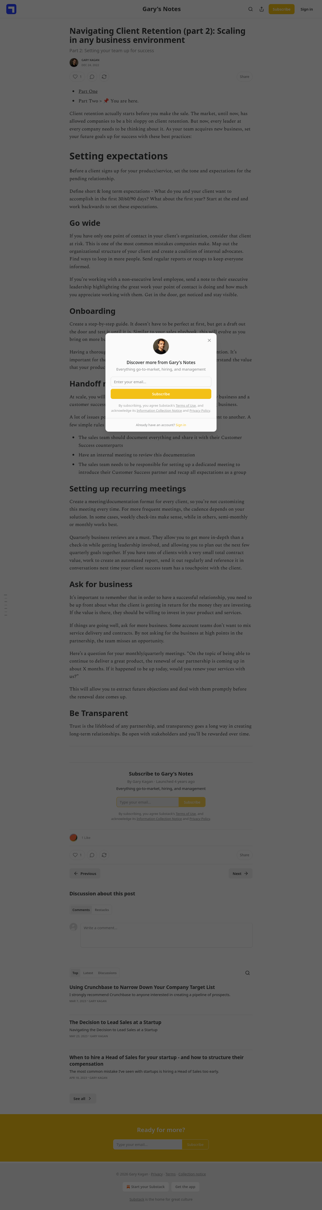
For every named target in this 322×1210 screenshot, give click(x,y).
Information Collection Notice (159, 410)
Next (241, 873)
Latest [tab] (88, 973)
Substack (137, 1199)
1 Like (86, 837)
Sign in (307, 9)
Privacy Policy (199, 410)
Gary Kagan (90, 60)
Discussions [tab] (107, 973)
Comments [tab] (81, 910)
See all (82, 1098)
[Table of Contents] (5, 605)
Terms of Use (186, 405)
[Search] (251, 9)
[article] (161, 997)
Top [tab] (75, 973)
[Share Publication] (262, 9)
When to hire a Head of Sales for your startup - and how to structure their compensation (156, 1060)
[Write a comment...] (166, 935)
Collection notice (192, 1174)
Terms (171, 1174)
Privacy (157, 1174)
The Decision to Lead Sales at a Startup (115, 1022)
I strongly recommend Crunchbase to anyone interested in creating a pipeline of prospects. (149, 994)
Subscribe (282, 9)
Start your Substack (145, 1187)
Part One (88, 91)
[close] (209, 340)
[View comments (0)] (92, 77)
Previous (84, 873)
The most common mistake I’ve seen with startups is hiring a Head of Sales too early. (144, 1071)
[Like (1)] (77, 77)
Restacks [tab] (102, 910)
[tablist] (90, 910)
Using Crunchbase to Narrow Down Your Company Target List (142, 987)
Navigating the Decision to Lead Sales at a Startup (113, 1029)
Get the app (185, 1186)
